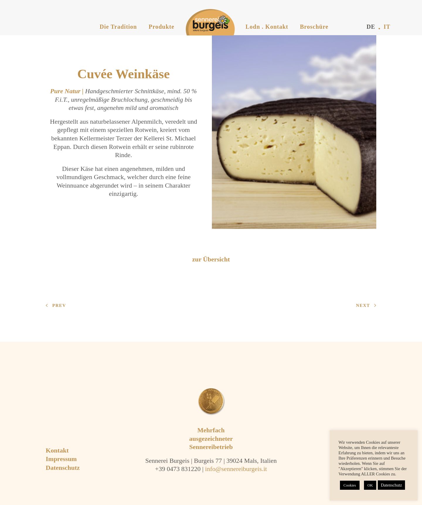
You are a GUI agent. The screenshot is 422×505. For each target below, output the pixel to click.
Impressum (61, 459)
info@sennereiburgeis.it (236, 468)
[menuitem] (118, 17)
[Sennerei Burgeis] (204, 22)
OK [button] (370, 485)
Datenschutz (63, 467)
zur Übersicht (211, 259)
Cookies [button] (349, 485)
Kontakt (57, 450)
